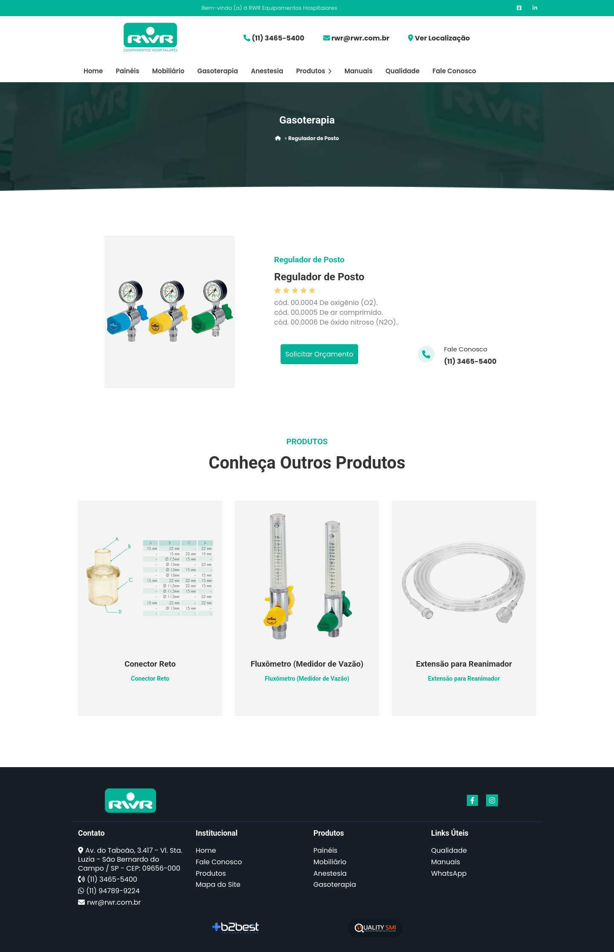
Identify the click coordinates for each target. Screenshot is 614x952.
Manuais (359, 70)
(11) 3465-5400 (278, 38)
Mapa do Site (218, 884)
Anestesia (267, 70)
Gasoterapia (217, 70)
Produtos (313, 70)
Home (93, 70)
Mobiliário (168, 70)
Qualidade (402, 70)
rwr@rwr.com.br (360, 38)
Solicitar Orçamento (319, 354)
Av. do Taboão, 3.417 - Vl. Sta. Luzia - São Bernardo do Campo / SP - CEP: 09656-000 (130, 859)
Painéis (127, 70)
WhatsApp (448, 873)
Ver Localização (442, 38)
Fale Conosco (454, 70)
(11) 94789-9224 (112, 891)
